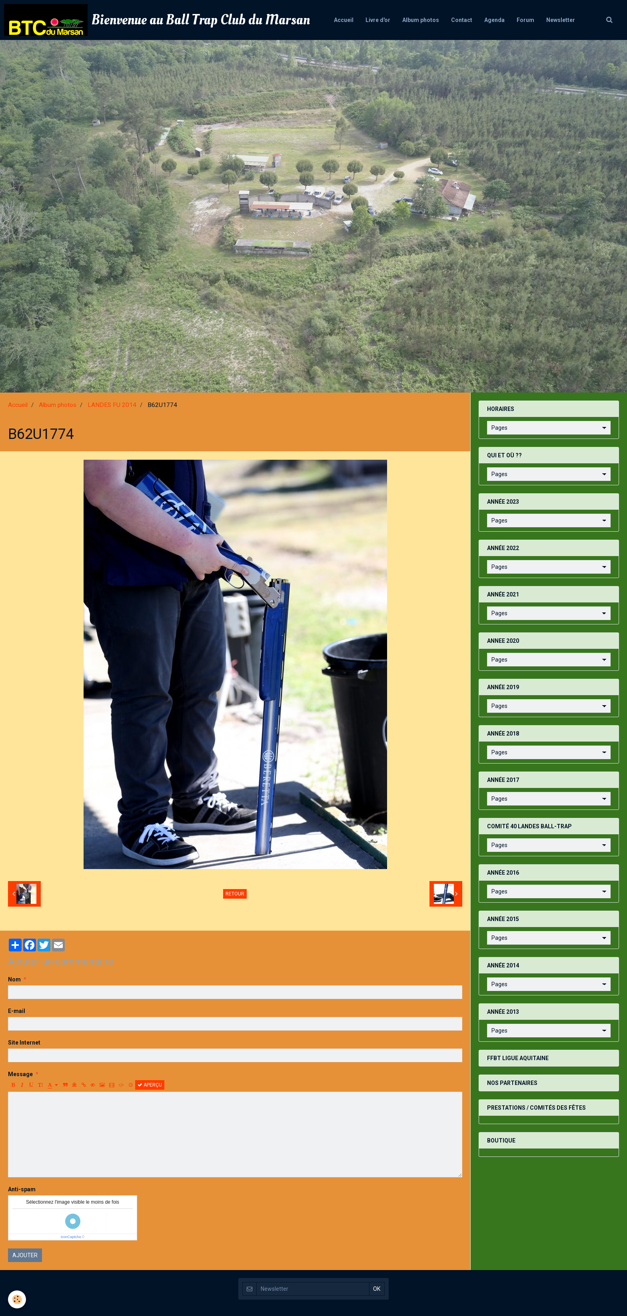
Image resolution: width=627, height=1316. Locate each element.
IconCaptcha (71, 1237)
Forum (525, 20)
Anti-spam (22, 1189)
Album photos (420, 20)
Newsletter (560, 20)
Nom (14, 979)
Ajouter (25, 1255)
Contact (461, 20)
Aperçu (150, 1085)
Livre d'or (377, 20)
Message (20, 1074)
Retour (235, 894)
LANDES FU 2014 (112, 405)
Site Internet (24, 1042)
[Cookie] (17, 1299)
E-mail (16, 1011)
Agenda (494, 20)
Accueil (343, 20)
